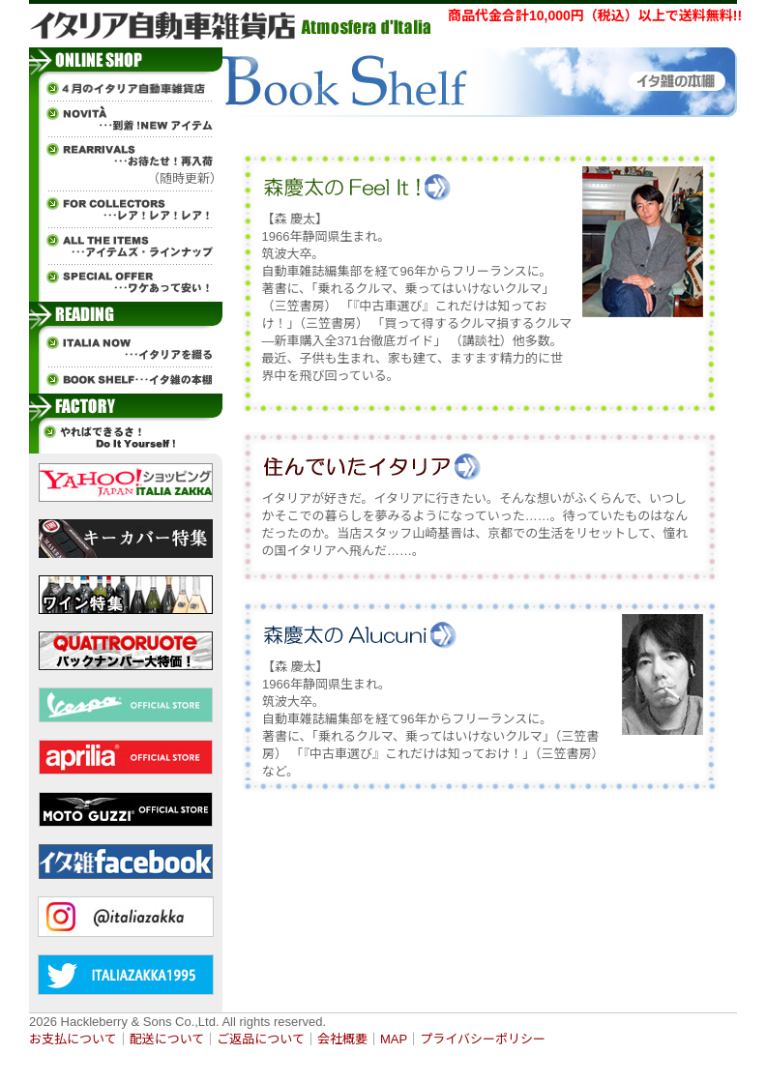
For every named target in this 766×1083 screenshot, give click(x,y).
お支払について (73, 1039)
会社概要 (342, 1039)
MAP (393, 1039)
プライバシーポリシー (482, 1039)
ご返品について (261, 1039)
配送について (167, 1039)
